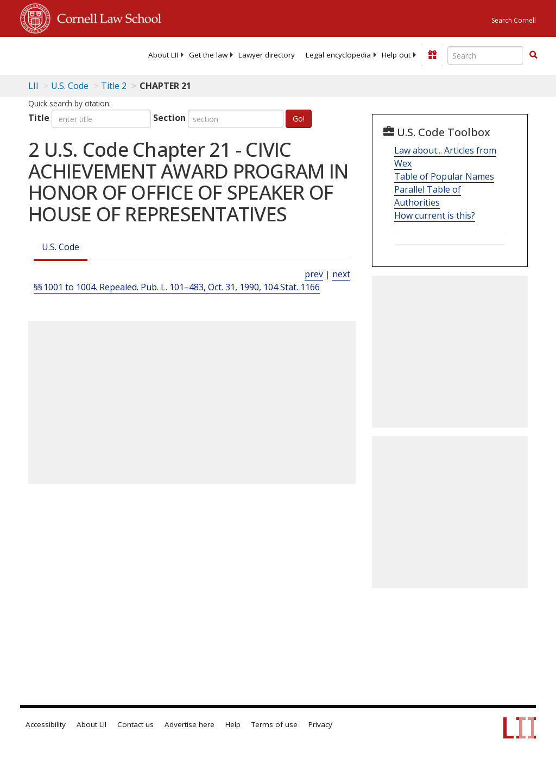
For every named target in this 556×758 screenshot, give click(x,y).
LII (33, 86)
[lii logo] (62, 54)
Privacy (320, 724)
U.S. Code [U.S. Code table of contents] (70, 86)
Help (233, 724)
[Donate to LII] (432, 55)
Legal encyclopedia (338, 55)
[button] (533, 55)
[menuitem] (163, 54)
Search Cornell (513, 20)
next (341, 274)
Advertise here (189, 724)
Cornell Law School (105, 17)
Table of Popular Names (444, 176)
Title (38, 118)
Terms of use (274, 724)
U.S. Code (60, 247)
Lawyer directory (266, 55)
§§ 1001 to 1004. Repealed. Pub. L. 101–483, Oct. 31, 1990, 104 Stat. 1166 (177, 287)
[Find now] (533, 55)
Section (169, 118)
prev (314, 274)
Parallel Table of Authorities (427, 195)
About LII (163, 55)
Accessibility (46, 724)
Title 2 (114, 86)
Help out (396, 55)
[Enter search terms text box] (485, 55)
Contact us (135, 724)
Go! (299, 118)
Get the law (208, 55)
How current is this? (434, 215)
